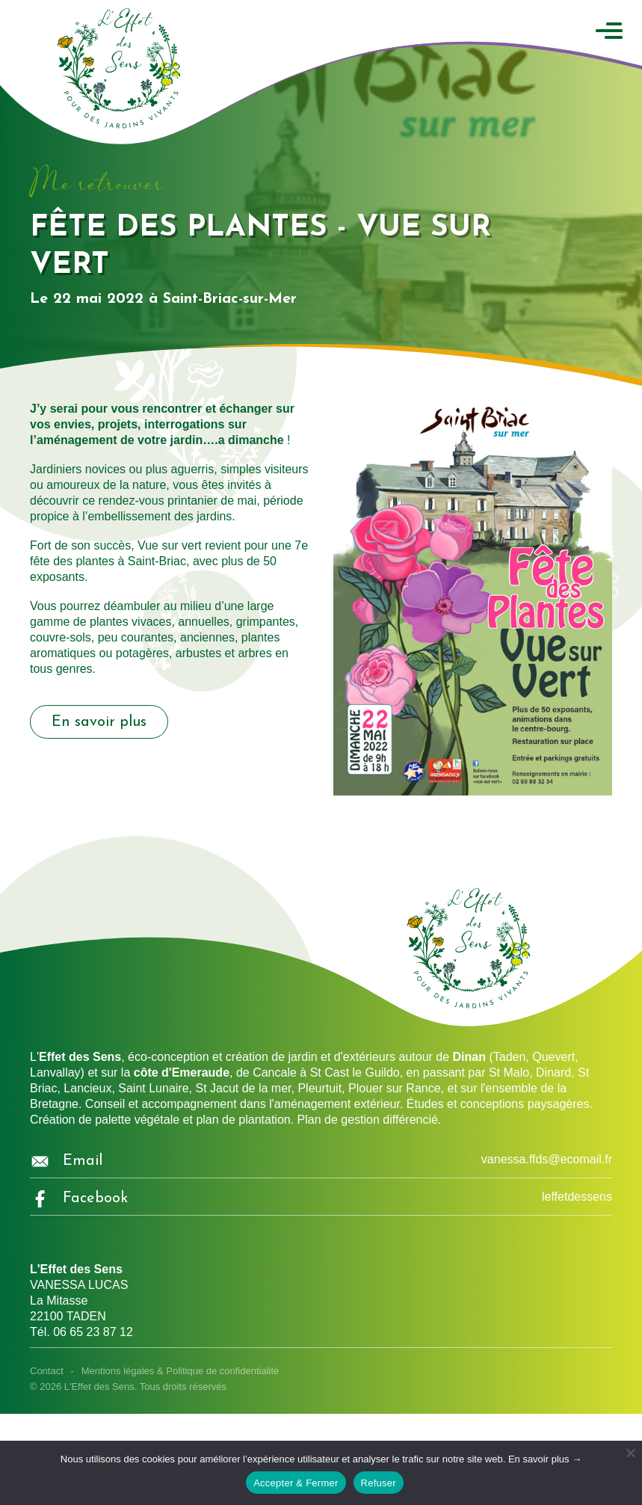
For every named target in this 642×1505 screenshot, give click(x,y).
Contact (47, 1370)
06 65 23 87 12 (93, 1332)
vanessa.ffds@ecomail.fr (546, 1159)
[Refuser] (630, 1452)
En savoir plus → (544, 1459)
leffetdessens (577, 1196)
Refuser (378, 1483)
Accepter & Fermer (295, 1483)
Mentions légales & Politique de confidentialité (180, 1370)
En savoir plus (99, 722)
